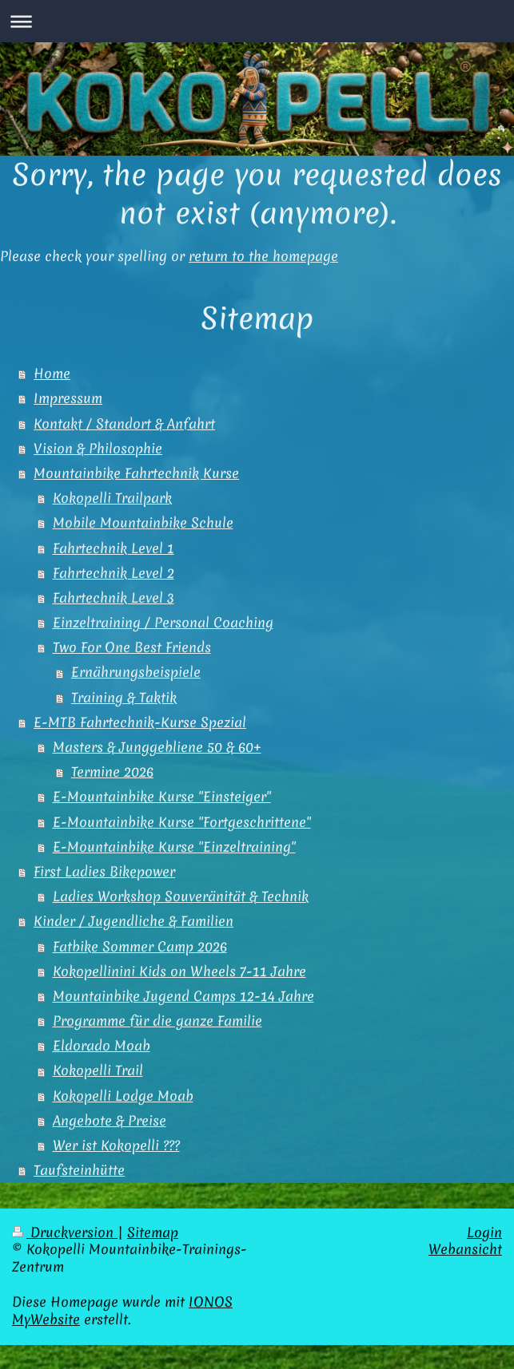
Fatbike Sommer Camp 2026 (140, 947)
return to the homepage (263, 256)
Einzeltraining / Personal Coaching (163, 622)
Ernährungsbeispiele (136, 672)
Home (52, 373)
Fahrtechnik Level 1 (113, 548)
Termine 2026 (112, 772)
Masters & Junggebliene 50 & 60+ (157, 747)
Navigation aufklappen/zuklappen (257, 21)
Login (484, 1232)
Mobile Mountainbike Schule (143, 523)
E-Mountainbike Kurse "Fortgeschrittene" (182, 822)
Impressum (68, 398)
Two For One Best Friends (132, 647)
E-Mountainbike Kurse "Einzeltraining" (174, 847)
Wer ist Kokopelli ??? (116, 1145)
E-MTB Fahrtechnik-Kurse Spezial (140, 722)
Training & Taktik (124, 697)
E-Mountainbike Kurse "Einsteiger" (162, 796)
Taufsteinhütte (79, 1170)
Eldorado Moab (101, 1045)
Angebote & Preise (109, 1121)
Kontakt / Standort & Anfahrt (124, 424)
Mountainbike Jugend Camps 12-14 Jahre (183, 996)
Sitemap (152, 1232)
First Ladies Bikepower (104, 871)
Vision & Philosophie (98, 448)
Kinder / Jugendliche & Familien (133, 921)
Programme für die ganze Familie (157, 1021)
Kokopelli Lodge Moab (123, 1096)
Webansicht (465, 1249)
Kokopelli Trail (98, 1070)
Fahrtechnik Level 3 (113, 598)
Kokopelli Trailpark (112, 498)
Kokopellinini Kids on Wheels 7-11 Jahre (179, 971)
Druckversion (65, 1232)
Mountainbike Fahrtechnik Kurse (136, 473)
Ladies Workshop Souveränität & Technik (181, 896)
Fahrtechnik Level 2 (113, 573)
